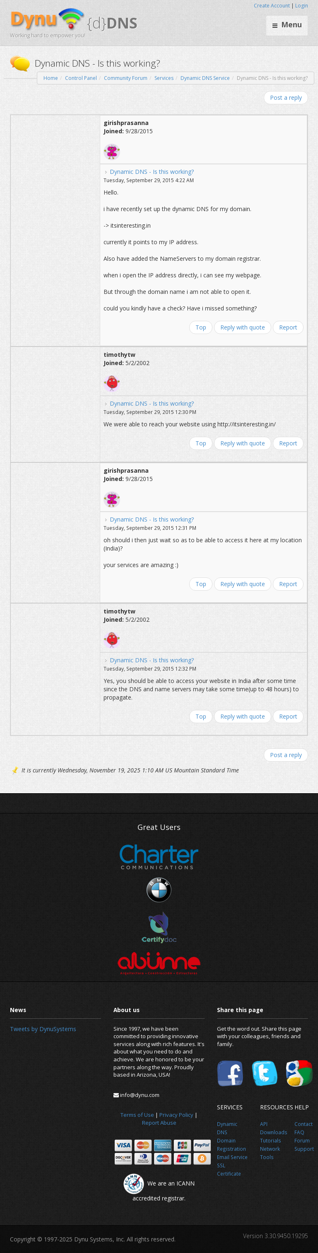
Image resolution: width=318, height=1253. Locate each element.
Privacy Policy (176, 1114)
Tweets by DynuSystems (43, 1029)
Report (288, 327)
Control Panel (81, 78)
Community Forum (125, 78)
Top (200, 327)
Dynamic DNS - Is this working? (152, 172)
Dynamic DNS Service (205, 78)
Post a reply (286, 97)
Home (50, 78)
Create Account (272, 5)
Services (163, 78)
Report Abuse (159, 1122)
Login (301, 5)
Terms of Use (137, 1114)
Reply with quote (242, 327)
